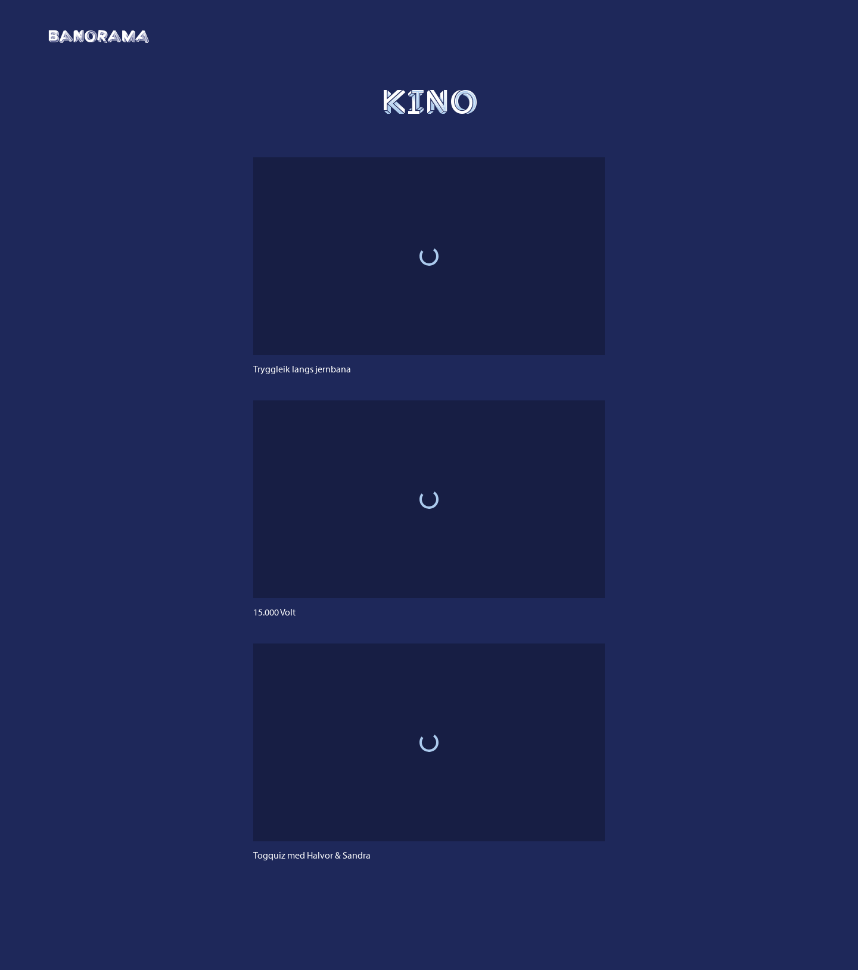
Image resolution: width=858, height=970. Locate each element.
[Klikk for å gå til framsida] (99, 36)
